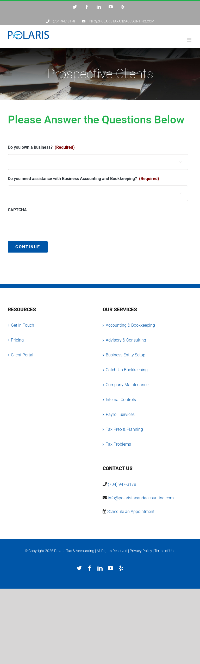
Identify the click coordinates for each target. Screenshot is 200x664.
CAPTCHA (17, 209)
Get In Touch (22, 325)
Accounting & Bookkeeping (130, 325)
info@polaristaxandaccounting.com (141, 497)
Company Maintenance (127, 384)
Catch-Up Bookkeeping (127, 369)
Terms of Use (164, 551)
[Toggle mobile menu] (189, 40)
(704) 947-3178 (122, 484)
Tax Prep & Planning (124, 429)
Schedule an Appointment (130, 511)
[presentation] (47, 227)
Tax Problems (118, 444)
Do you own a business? (41, 147)
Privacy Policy (141, 551)
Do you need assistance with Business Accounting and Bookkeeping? (83, 178)
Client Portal (22, 354)
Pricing (17, 340)
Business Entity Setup (125, 354)
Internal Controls (121, 399)
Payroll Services (120, 414)
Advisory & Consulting (126, 340)
